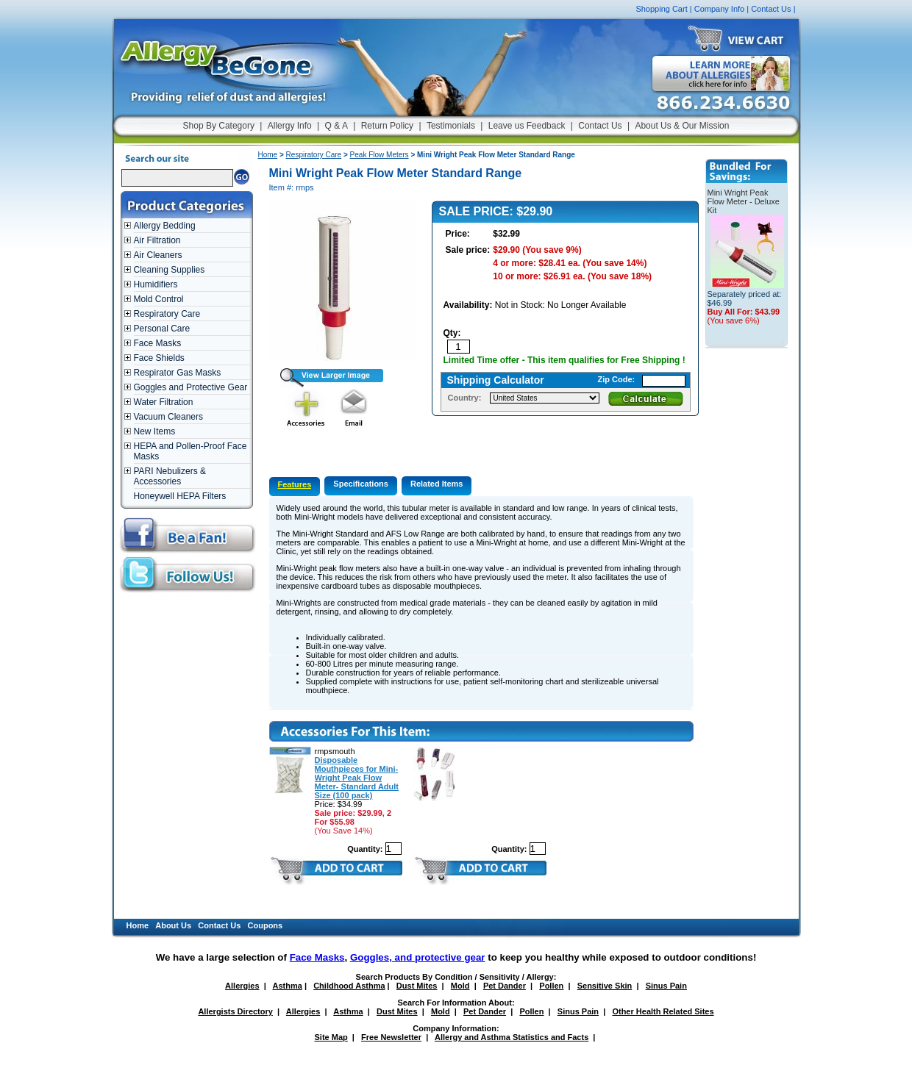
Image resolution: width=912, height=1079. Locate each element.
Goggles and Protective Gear (191, 387)
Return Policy (387, 126)
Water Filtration (163, 402)
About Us (173, 925)
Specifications (360, 483)
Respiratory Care (167, 314)
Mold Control (159, 299)
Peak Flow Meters (379, 155)
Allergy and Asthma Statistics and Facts (511, 1037)
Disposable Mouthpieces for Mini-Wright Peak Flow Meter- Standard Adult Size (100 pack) (357, 778)
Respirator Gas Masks (177, 373)
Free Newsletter (391, 1037)
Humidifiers (156, 284)
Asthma (287, 985)
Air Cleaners (158, 255)
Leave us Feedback (527, 126)
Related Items (436, 483)
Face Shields (159, 358)
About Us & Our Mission (682, 126)
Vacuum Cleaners (169, 417)
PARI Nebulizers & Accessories (170, 476)
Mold (460, 985)
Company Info (719, 8)
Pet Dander (504, 985)
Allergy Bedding (165, 226)
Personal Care (162, 328)
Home (268, 155)
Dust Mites (417, 985)
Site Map (331, 1037)
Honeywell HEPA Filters (180, 496)
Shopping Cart (661, 8)
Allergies (242, 985)
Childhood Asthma (349, 985)
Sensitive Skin (605, 985)
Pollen (551, 985)
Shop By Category (218, 126)
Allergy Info (290, 126)
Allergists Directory (235, 1011)
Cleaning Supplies (169, 270)
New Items (155, 431)
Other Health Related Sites (662, 1011)
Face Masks (158, 343)
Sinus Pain (666, 985)
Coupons (265, 925)
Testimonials (451, 126)
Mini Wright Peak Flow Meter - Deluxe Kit (744, 201)
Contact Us (771, 8)
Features (295, 484)
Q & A (336, 126)
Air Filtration (157, 240)
